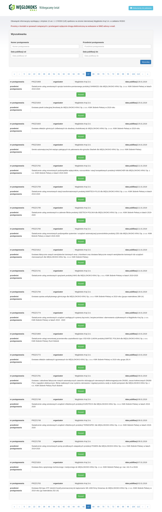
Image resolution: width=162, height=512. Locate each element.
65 (79, 74)
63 (69, 74)
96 (128, 74)
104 (133, 74)
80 (118, 74)
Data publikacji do (90, 52)
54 (54, 74)
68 (94, 74)
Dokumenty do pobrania (140, 8)
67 (89, 74)
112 (138, 74)
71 (108, 74)
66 (84, 74)
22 (34, 74)
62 (64, 74)
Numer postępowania (20, 42)
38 (44, 74)
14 (29, 74)
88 (123, 74)
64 (74, 74)
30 (39, 74)
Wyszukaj (145, 62)
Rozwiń (81, 95)
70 (103, 74)
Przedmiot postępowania (93, 42)
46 (49, 74)
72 (113, 74)
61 (59, 74)
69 (98, 74)
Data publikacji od (18, 52)
